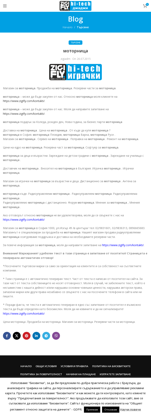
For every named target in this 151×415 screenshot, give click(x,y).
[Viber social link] (56, 336)
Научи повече (130, 409)
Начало (68, 27)
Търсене (83, 27)
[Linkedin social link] (36, 336)
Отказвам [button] (110, 409)
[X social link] (17, 336)
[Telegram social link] (46, 336)
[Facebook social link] (7, 336)
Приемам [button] (92, 409)
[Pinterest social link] (26, 336)
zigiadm (65, 59)
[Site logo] (75, 5)
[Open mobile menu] (5, 6)
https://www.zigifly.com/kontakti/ (24, 101)
